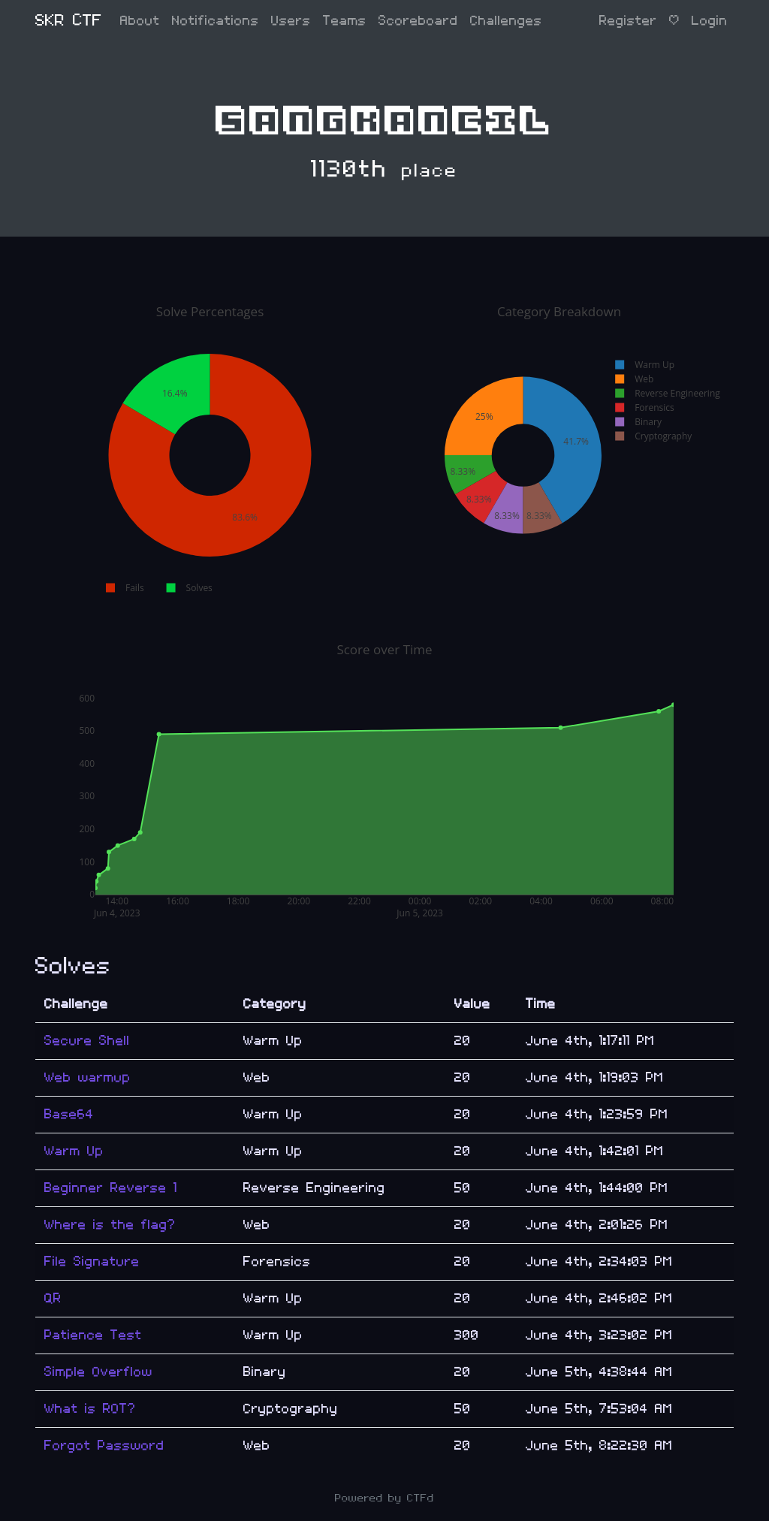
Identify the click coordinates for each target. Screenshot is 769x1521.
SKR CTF (68, 20)
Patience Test (93, 1335)
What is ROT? (90, 1409)
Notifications (215, 21)
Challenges (506, 21)
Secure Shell (87, 1041)
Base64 (69, 1114)
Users (291, 21)
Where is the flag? (110, 1225)
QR (53, 1298)
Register (628, 21)
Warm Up (74, 1151)
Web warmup (87, 1077)
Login (710, 21)
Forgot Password (104, 1445)
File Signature (92, 1261)
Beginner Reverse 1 (110, 1188)
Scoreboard (418, 21)
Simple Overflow (98, 1372)
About (140, 21)
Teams (344, 21)
